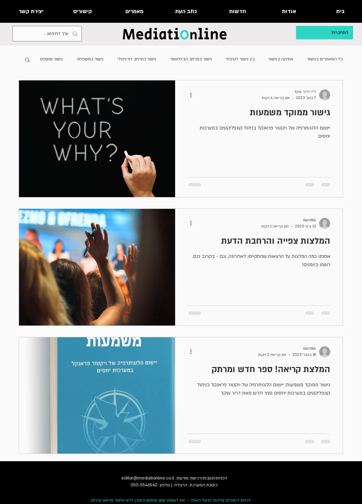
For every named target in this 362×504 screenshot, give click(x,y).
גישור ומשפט (51, 59)
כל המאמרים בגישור (325, 59)
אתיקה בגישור (280, 59)
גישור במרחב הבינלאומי (191, 59)
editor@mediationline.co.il (147, 478)
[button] (27, 60)
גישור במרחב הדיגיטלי (136, 59)
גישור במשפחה (90, 59)
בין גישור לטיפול (240, 59)
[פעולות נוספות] (188, 95)
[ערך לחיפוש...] (47, 33)
